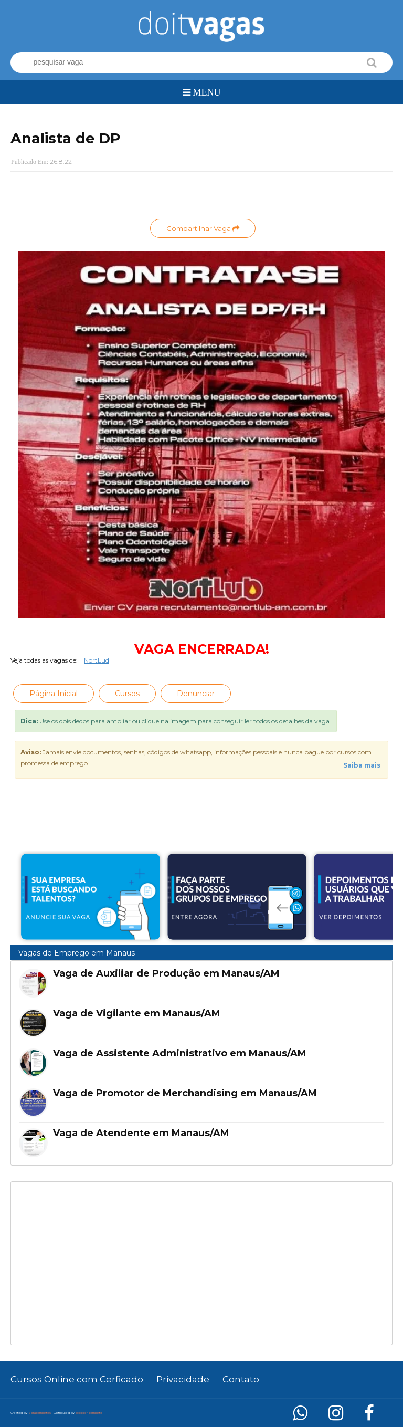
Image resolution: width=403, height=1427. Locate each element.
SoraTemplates (39, 1413)
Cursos (127, 693)
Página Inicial (53, 693)
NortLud (96, 660)
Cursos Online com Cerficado (76, 1379)
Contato (240, 1379)
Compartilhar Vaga (202, 228)
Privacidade (182, 1379)
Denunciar (196, 693)
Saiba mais (361, 765)
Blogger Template (89, 1413)
